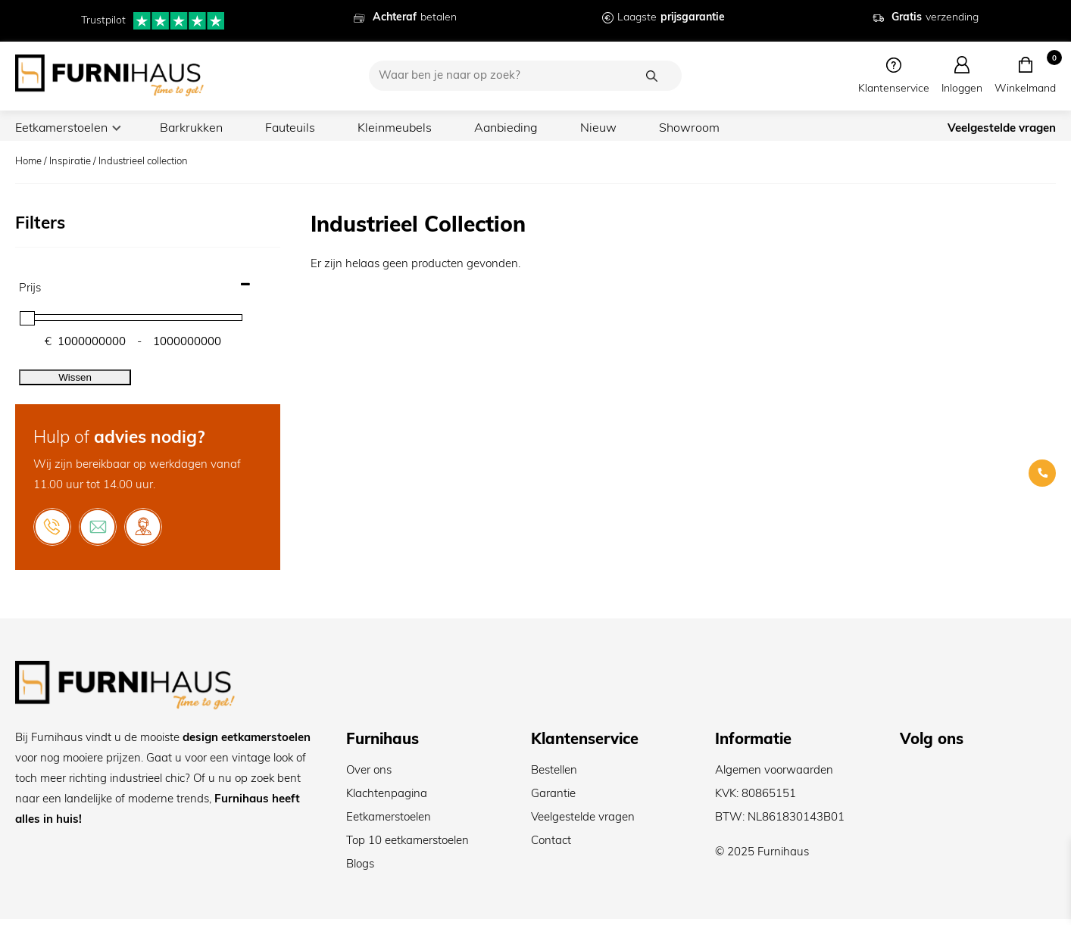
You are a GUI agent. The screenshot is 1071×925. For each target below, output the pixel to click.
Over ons (369, 777)
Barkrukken (198, 129)
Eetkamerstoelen (63, 129)
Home (28, 168)
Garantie (553, 800)
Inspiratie (70, 168)
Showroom (709, 129)
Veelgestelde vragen (1002, 131)
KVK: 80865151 (755, 800)
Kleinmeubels (408, 129)
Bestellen (554, 777)
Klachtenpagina (386, 800)
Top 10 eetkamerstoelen (407, 847)
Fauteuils (300, 129)
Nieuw (617, 129)
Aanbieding (523, 129)
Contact (551, 847)
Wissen (75, 383)
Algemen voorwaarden (774, 777)
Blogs (360, 871)
